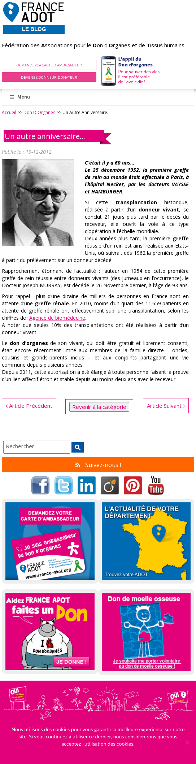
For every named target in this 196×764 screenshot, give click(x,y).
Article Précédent (29, 405)
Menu (19, 97)
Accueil (9, 112)
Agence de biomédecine (57, 317)
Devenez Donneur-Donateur (49, 77)
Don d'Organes (39, 112)
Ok (98, 753)
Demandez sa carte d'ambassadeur (49, 65)
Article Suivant (166, 405)
